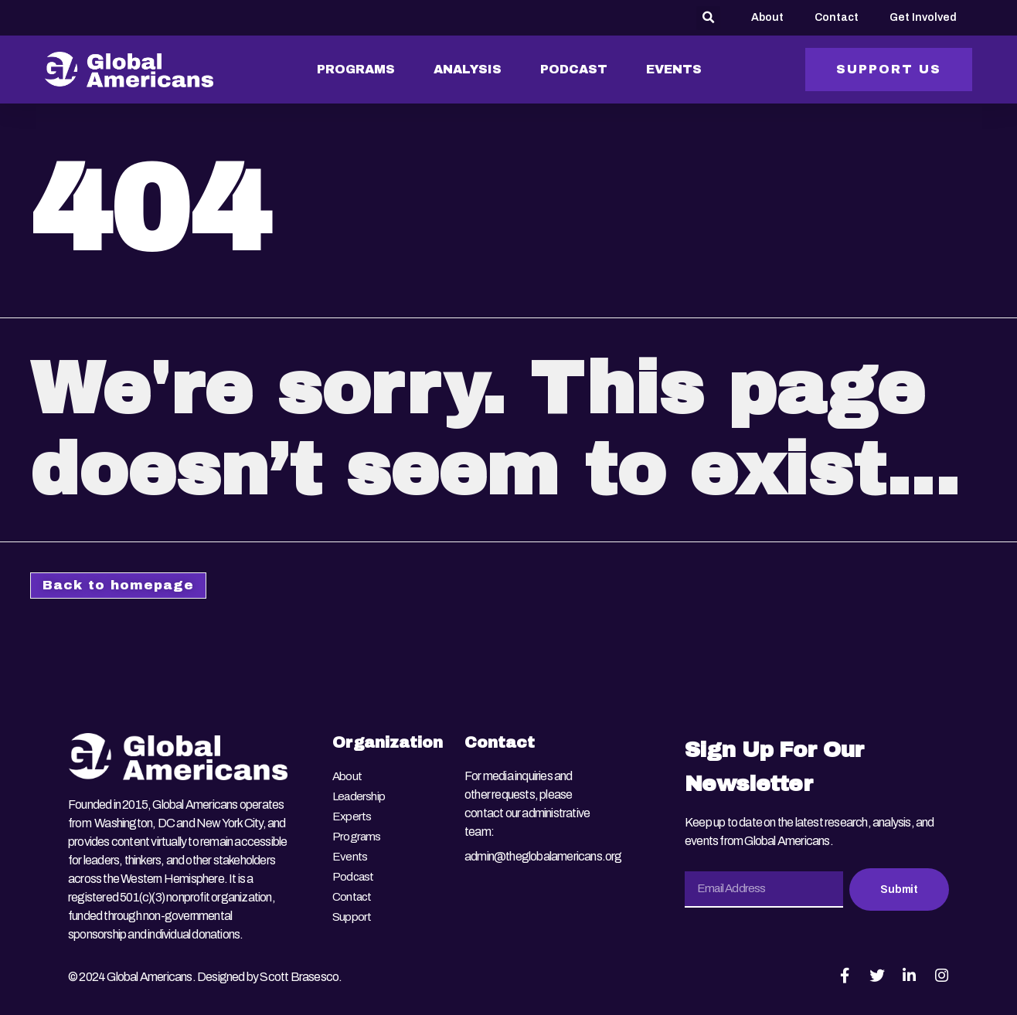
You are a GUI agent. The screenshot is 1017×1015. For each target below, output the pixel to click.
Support (352, 907)
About (767, 17)
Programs (357, 833)
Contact (837, 17)
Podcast (353, 870)
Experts (351, 814)
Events (349, 851)
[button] (708, 18)
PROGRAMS (356, 69)
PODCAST (573, 69)
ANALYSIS (468, 69)
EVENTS (674, 69)
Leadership (359, 796)
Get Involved (923, 17)
